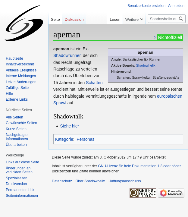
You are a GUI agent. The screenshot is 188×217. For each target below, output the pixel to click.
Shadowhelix (145, 65)
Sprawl (59, 102)
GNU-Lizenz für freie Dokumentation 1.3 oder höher (139, 166)
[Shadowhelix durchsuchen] (167, 18)
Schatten (94, 82)
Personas (85, 139)
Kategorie (64, 139)
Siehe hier (69, 126)
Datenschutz (62, 181)
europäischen (169, 96)
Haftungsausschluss (124, 181)
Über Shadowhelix (90, 181)
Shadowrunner (66, 55)
